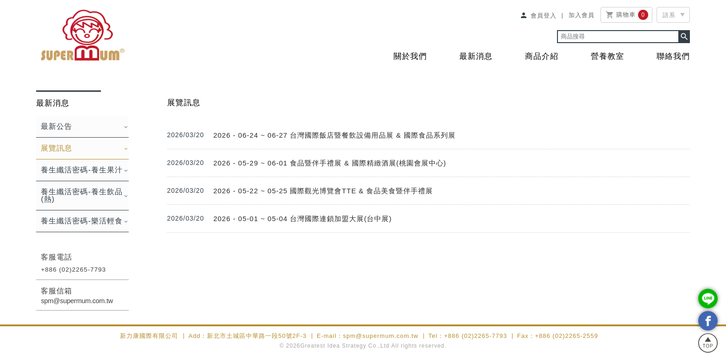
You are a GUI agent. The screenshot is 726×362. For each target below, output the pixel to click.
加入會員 (582, 15)
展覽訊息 (56, 148)
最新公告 (56, 126)
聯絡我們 (673, 56)
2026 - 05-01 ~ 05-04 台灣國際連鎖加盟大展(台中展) (302, 218)
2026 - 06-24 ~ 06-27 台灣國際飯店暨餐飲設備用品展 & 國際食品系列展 (334, 135)
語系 (669, 15)
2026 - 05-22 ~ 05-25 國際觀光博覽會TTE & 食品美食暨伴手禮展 (323, 191)
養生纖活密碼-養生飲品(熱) (81, 195)
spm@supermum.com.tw (77, 301)
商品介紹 (541, 56)
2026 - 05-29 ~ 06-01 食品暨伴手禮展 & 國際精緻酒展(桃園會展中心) (329, 163)
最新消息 (476, 56)
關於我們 (410, 56)
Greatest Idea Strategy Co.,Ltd (345, 346)
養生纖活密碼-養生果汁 (81, 170)
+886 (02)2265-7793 (73, 269)
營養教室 (607, 56)
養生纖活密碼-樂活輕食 (81, 221)
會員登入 (538, 15)
